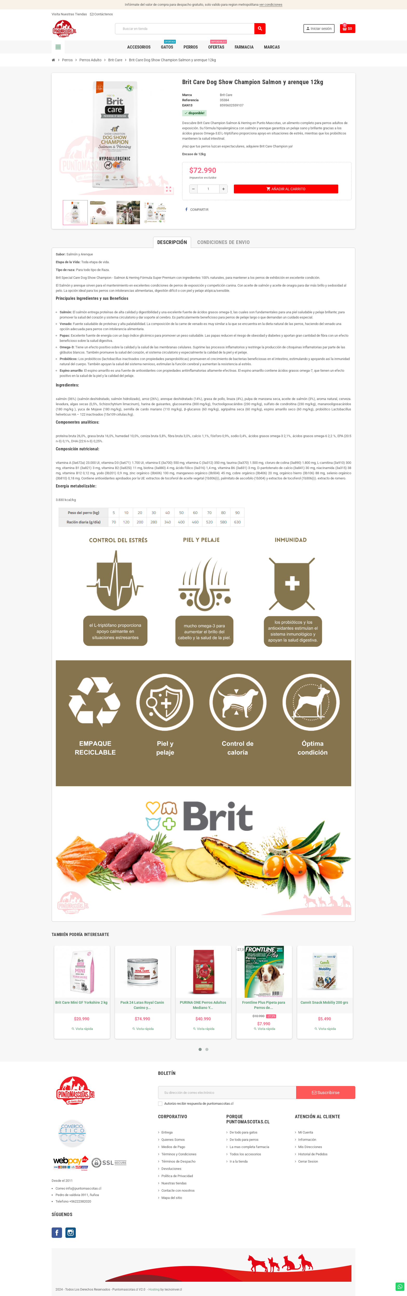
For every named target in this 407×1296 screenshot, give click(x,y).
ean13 (187, 105)
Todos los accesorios (245, 1154)
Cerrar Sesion (308, 1161)
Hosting (154, 1289)
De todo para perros (244, 1140)
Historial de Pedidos (313, 1154)
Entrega (167, 1132)
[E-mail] (227, 1092)
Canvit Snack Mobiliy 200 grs (324, 1002)
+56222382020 (80, 1201)
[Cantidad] (208, 189)
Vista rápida (82, 1029)
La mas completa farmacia (249, 1147)
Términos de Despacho (178, 1161)
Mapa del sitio (171, 1198)
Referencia (190, 100)
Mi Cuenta (305, 1132)
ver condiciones (270, 4)
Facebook (57, 1232)
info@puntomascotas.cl (83, 1188)
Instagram (70, 1232)
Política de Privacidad (177, 1176)
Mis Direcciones (310, 1147)
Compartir (196, 210)
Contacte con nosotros (178, 1190)
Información (307, 1140)
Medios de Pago (173, 1147)
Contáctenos (101, 14)
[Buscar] (190, 28)
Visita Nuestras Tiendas (69, 14)
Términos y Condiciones (178, 1154)
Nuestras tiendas (174, 1183)
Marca (187, 95)
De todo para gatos (243, 1132)
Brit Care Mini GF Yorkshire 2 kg (81, 1002)
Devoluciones (171, 1169)
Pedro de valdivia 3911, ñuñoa (77, 1195)
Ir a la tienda (239, 1161)
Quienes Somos (173, 1140)
